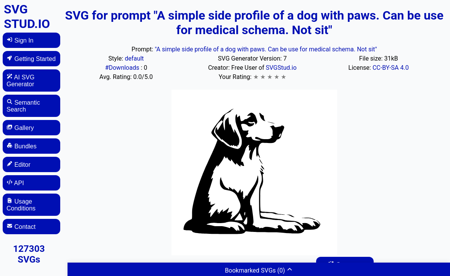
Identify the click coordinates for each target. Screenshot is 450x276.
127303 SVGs (29, 254)
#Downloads (123, 67)
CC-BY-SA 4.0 (391, 67)
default (134, 58)
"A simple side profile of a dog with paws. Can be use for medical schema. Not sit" (266, 49)
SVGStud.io (281, 67)
